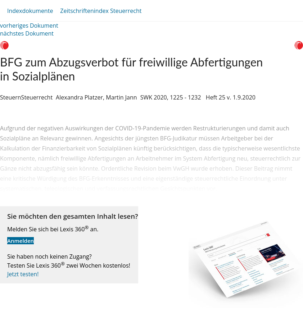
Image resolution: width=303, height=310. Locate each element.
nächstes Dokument (27, 33)
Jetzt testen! (23, 274)
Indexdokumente (30, 11)
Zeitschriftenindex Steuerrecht (100, 11)
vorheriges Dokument (29, 25)
